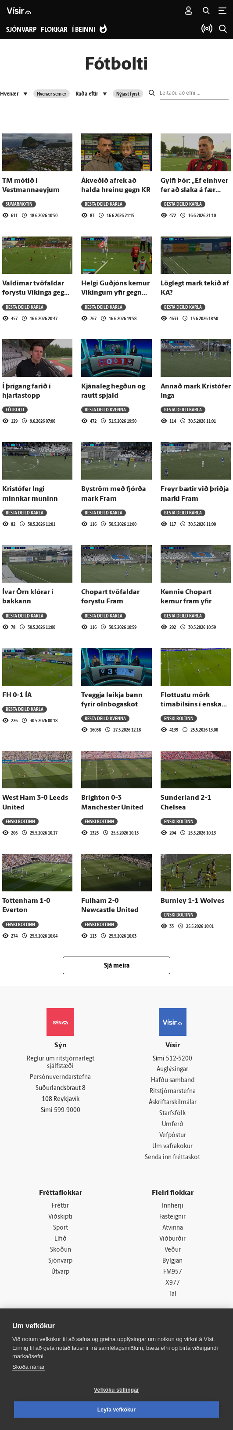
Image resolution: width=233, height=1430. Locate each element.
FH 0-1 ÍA (17, 695)
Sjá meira (116, 966)
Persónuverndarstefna (60, 1078)
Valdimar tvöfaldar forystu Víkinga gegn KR (35, 293)
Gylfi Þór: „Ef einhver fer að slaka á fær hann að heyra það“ (194, 190)
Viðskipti (60, 1220)
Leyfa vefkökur (116, 1410)
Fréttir (60, 1209)
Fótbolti (15, 409)
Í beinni (83, 30)
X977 (172, 1288)
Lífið (60, 1243)
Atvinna (172, 1231)
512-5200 (179, 1059)
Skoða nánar (28, 1366)
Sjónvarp (60, 1265)
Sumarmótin (19, 203)
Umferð (172, 1126)
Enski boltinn (179, 718)
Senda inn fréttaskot (172, 1160)
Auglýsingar (172, 1070)
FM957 (172, 1277)
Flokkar (54, 30)
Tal (172, 1299)
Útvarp (60, 1277)
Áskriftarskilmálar (173, 1104)
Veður (173, 1254)
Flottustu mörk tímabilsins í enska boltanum (191, 705)
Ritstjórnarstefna (173, 1092)
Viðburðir (172, 1243)
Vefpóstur (172, 1137)
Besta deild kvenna (105, 409)
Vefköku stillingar (116, 1390)
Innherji (172, 1209)
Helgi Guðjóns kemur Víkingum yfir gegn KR (115, 293)
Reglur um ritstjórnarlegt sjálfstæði (60, 1063)
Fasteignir (172, 1220)
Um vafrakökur (172, 1148)
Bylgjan (172, 1265)
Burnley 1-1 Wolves (192, 901)
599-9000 (67, 1111)
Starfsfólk (172, 1115)
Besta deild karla (103, 203)
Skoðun (60, 1254)
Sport (60, 1231)
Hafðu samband (172, 1081)
